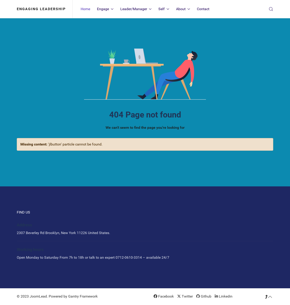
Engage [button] (105, 9)
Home (85, 9)
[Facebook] (164, 296)
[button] (271, 9)
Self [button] (163, 9)
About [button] (183, 9)
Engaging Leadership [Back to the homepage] (41, 9)
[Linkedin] (223, 296)
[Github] (203, 296)
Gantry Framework (83, 296)
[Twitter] (185, 296)
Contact (203, 9)
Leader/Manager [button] (136, 9)
